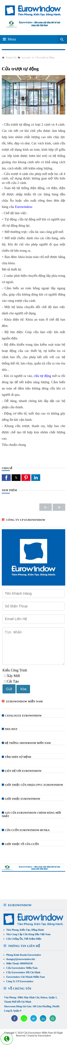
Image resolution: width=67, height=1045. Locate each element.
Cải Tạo (11, 687)
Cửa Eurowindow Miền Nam (22, 973)
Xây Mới (12, 681)
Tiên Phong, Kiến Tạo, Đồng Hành (25, 935)
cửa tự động (42, 376)
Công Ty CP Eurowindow (19, 987)
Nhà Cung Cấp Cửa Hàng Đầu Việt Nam (28, 940)
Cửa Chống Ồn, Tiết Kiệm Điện (23, 944)
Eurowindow (23, 207)
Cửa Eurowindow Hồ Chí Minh (23, 978)
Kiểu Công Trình (15, 676)
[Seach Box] (62, 39)
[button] (6, 477)
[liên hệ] (6, 1038)
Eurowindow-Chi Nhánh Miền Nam (25, 982)
